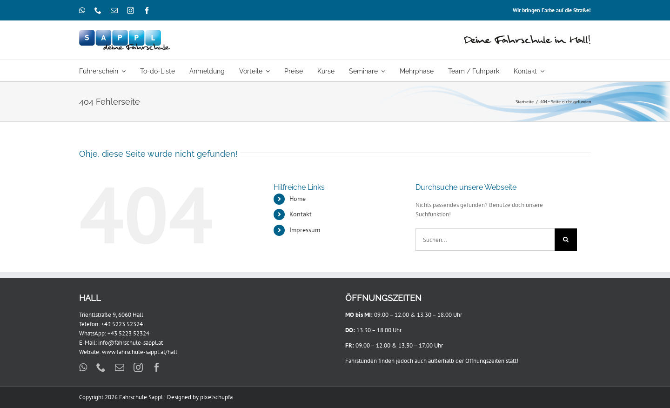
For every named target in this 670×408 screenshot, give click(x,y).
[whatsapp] (82, 10)
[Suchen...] (485, 239)
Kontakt (300, 214)
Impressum (304, 230)
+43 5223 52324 (122, 324)
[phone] (97, 10)
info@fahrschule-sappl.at (130, 343)
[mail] (114, 10)
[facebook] (146, 10)
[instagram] (130, 10)
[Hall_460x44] (527, 37)
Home (297, 198)
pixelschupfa (216, 397)
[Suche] (566, 239)
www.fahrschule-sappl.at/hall (139, 352)
